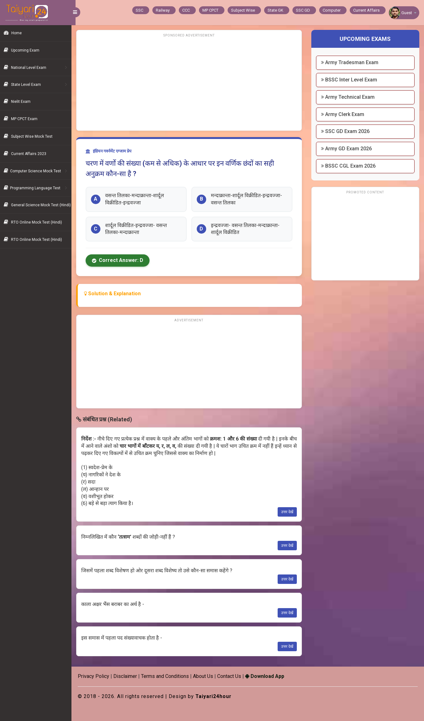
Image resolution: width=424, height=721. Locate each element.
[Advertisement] (192, 83)
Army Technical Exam (349, 97)
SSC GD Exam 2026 (346, 131)
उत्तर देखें (288, 512)
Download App (268, 676)
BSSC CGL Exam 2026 (349, 166)
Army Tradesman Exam (351, 62)
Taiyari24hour (218, 696)
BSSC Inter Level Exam (350, 80)
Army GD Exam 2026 (347, 149)
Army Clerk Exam (343, 114)
